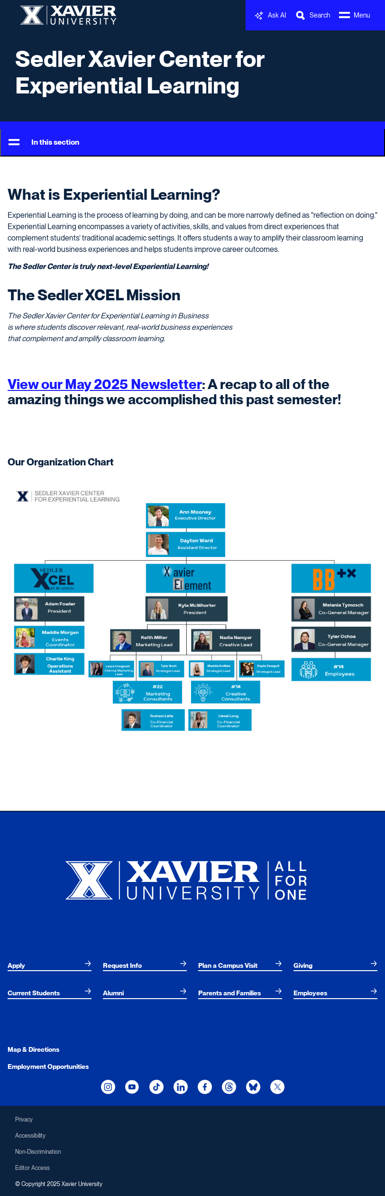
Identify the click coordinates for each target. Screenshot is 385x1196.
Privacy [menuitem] (24, 1119)
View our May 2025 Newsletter (105, 384)
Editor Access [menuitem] (32, 1168)
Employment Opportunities (48, 1066)
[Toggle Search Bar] (312, 15)
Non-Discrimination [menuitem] (38, 1152)
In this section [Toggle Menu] (44, 143)
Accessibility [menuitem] (30, 1135)
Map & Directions (33, 1049)
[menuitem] (50, 965)
